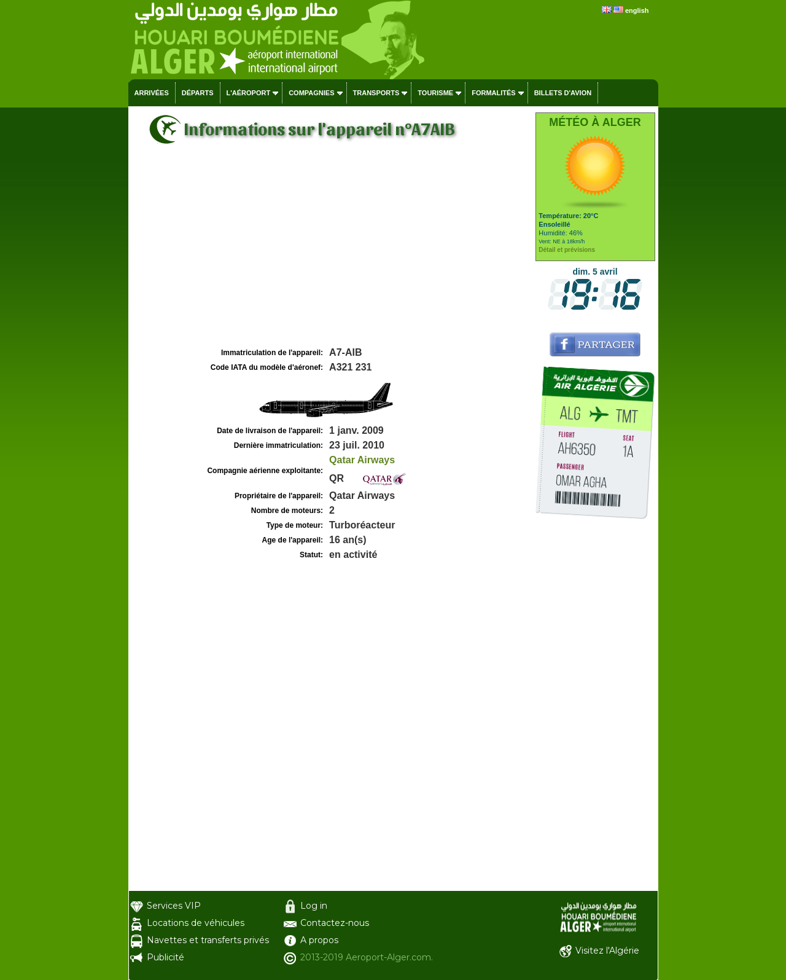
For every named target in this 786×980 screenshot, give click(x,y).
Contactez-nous (334, 922)
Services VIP (174, 905)
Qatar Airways (362, 460)
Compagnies (311, 92)
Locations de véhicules (195, 922)
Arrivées (151, 92)
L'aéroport (249, 92)
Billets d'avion (562, 92)
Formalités (494, 92)
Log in (313, 905)
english (637, 10)
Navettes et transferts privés (208, 940)
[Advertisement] (330, 253)
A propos (319, 940)
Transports (376, 92)
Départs (198, 92)
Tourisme (435, 92)
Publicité (165, 957)
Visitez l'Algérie (607, 950)
